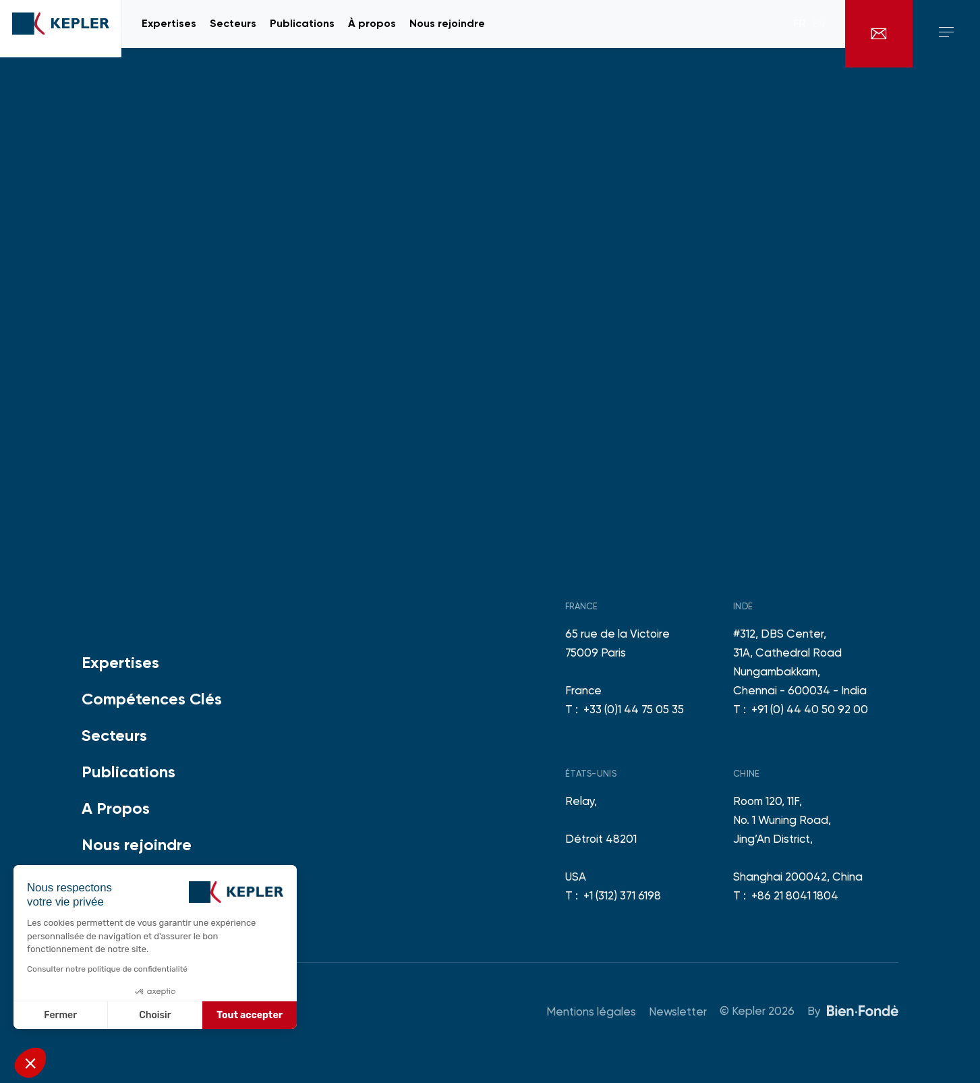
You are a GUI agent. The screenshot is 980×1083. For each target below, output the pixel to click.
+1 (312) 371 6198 (622, 895)
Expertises (120, 662)
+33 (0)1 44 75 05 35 (633, 709)
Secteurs (114, 735)
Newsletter (678, 1011)
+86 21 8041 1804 (794, 895)
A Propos (116, 808)
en (819, 33)
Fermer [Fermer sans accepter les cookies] (60, 1015)
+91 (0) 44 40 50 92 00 (809, 709)
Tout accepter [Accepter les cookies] (250, 1015)
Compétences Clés (152, 699)
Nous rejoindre (137, 844)
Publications (128, 771)
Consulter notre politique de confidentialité (107, 969)
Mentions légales (591, 1011)
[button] (30, 1063)
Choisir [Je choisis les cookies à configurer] (155, 1015)
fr (800, 33)
